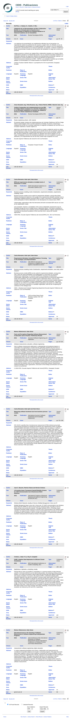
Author (8, 26)
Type (50, 28)
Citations (60, 20)
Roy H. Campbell (32, 556)
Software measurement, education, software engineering (29, 344)
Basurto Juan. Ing (58, 104)
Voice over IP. (53, 503)
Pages (50, 39)
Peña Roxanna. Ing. (32, 104)
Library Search (31, 716)
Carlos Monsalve (19, 179)
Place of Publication (23, 70)
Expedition (23, 87)
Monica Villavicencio (20, 630)
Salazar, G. (24, 26)
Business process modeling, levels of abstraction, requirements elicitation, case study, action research (38, 270)
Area (7, 87)
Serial (50, 92)
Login (67, 6)
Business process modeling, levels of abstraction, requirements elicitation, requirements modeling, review (37, 192)
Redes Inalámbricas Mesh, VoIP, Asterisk (25, 120)
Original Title (51, 74)
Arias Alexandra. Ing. (20, 104)
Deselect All (11, 20)
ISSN (7, 85)
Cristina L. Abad (18, 556)
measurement (17, 648)
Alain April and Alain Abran (32, 409)
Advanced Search (36, 7)
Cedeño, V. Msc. (32, 26)
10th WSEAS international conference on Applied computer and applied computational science (38, 263)
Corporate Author (9, 67)
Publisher (9, 70)
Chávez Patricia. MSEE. (45, 104)
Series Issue (23, 81)
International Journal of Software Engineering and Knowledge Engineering (36, 417)
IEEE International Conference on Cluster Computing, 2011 (37, 564)
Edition (51, 81)
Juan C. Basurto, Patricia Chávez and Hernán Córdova (29, 487)
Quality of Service (32, 503)
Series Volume (8, 82)
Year (7, 35)
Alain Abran (34, 179)
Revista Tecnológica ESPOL (35, 35)
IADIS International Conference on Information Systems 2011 (37, 186)
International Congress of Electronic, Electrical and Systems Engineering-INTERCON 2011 (37, 497)
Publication (23, 35)
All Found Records (14, 704)
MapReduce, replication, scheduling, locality (26, 569)
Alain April (27, 179)
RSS (17, 11)
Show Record (39, 716)
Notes (8, 89)
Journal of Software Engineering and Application (37, 338)
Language (9, 74)
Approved (51, 89)
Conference (52, 87)
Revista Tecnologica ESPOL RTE (37, 114)
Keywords (9, 41)
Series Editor (8, 78)
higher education (38, 648)
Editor (50, 70)
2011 (15, 35)
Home (17, 7)
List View (55, 20)
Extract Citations (47, 716)
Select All (5, 20)
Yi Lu (25, 556)
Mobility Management (44, 503)
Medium (51, 85)
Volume (8, 39)
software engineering (27, 648)
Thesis (50, 66)
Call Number (8, 92)
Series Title (23, 77)
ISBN (21, 85)
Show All (21, 7)
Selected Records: (28, 704)
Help (67, 716)
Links (66, 23)
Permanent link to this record (36, 95)
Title (7, 28)
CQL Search (23, 716)
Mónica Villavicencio (20, 331)
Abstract (8, 43)
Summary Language (23, 74)
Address (8, 62)
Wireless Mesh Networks (20, 503)
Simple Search (27, 7)
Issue (21, 39)
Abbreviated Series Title (52, 78)
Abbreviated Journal (52, 35)
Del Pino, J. (17, 26)
